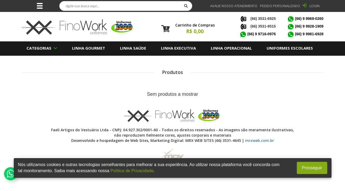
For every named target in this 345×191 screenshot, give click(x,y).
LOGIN (315, 5)
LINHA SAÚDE (133, 48)
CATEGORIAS (38, 48)
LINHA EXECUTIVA (178, 48)
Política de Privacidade (132, 170)
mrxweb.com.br (259, 140)
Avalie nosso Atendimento (233, 5)
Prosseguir (312, 168)
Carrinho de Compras (195, 25)
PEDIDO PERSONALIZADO (280, 5)
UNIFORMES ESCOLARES (290, 48)
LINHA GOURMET (88, 48)
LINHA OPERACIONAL (231, 48)
